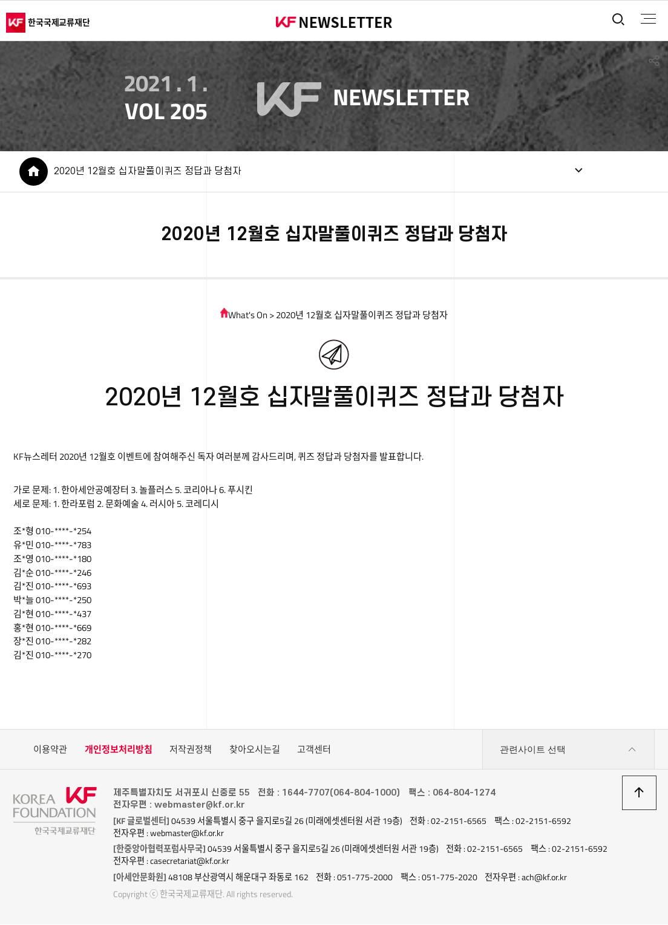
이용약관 (50, 750)
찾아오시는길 (254, 750)
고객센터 (314, 750)
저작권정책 (190, 750)
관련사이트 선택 (568, 750)
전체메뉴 (647, 19)
